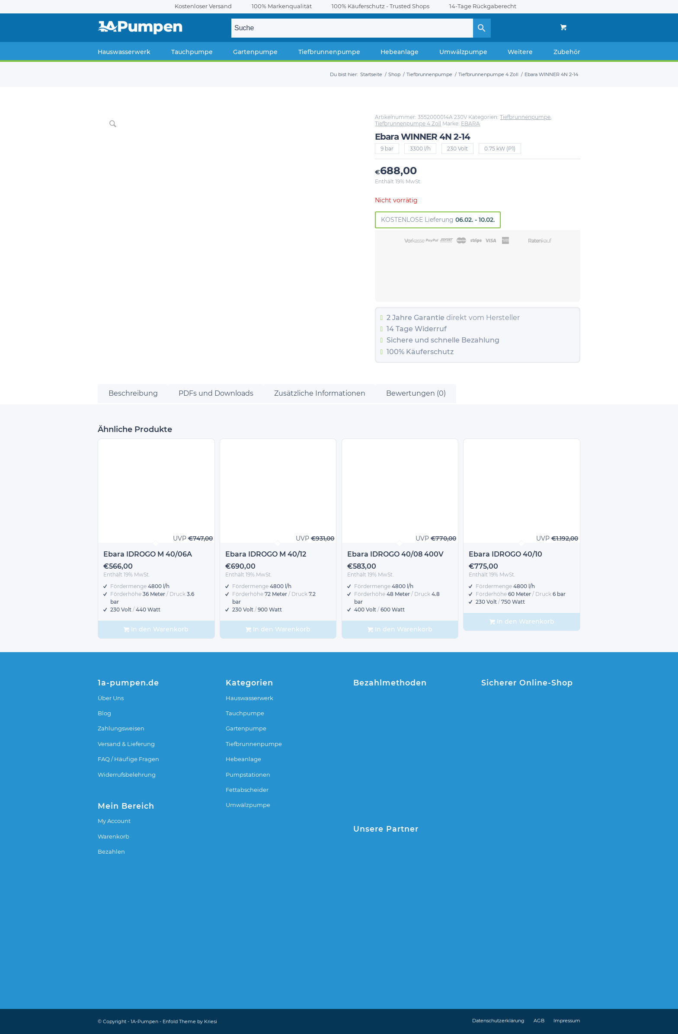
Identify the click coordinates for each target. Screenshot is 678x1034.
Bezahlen (111, 851)
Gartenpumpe (246, 728)
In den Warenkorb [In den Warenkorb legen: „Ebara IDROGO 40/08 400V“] (400, 629)
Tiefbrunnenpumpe (525, 117)
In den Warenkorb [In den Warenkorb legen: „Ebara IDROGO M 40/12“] (278, 629)
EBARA (470, 123)
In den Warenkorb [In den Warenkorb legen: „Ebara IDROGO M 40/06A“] (156, 629)
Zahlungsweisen (121, 728)
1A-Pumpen (144, 1021)
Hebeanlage (243, 758)
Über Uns (111, 698)
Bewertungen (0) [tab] (416, 393)
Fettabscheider (247, 789)
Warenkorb (113, 836)
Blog (104, 713)
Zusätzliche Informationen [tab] (319, 393)
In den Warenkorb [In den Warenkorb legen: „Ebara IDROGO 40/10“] (521, 622)
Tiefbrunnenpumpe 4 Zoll (408, 123)
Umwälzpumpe (248, 804)
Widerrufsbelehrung (127, 774)
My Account (114, 820)
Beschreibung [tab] (133, 393)
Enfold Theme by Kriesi (190, 1021)
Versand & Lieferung (126, 743)
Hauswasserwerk (249, 698)
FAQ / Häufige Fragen (128, 758)
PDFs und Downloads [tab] (216, 393)
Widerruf (431, 329)
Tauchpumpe (245, 713)
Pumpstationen (248, 774)
